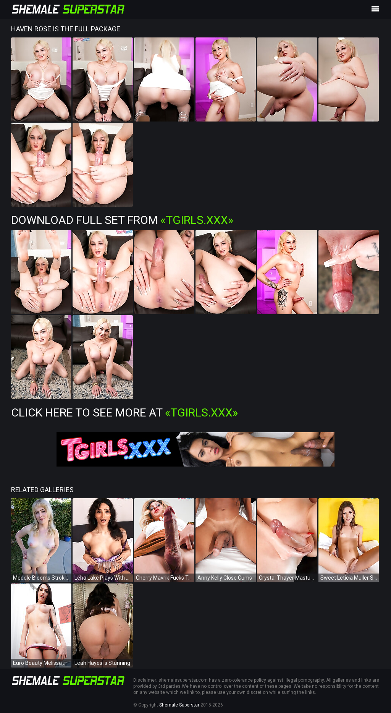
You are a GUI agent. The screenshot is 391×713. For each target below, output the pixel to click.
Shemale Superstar (179, 705)
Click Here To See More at (124, 412)
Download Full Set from (122, 220)
